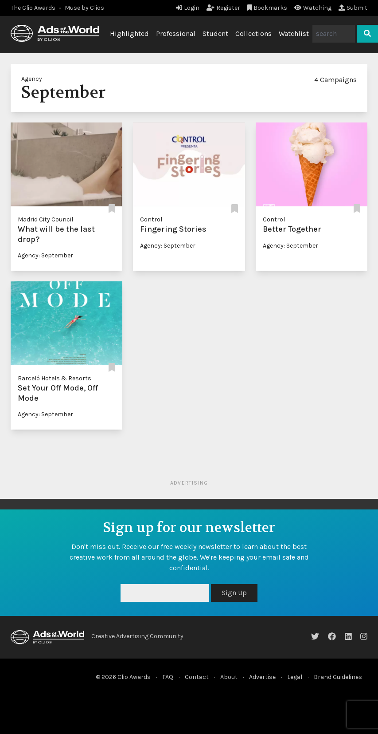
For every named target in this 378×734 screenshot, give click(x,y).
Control (151, 219)
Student (215, 33)
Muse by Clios (84, 8)
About (229, 677)
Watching (312, 8)
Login (187, 8)
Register (223, 8)
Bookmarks (267, 8)
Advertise (262, 677)
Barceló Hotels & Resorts (54, 378)
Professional (175, 33)
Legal (294, 677)
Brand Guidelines (338, 677)
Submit (353, 8)
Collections (253, 33)
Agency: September (45, 255)
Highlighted (129, 33)
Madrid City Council (45, 219)
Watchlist (294, 33)
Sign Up (234, 592)
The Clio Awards (33, 8)
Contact (197, 677)
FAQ (167, 677)
